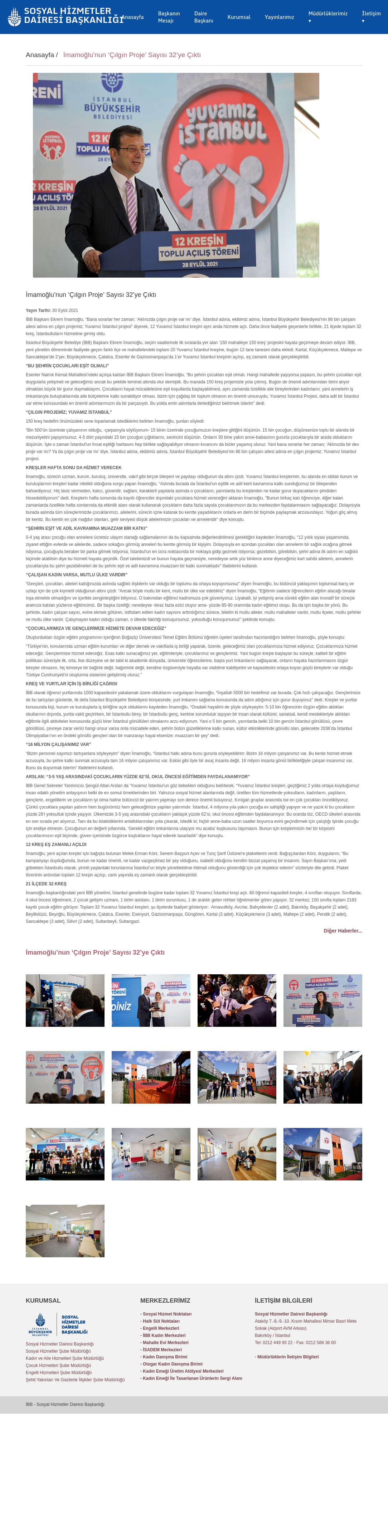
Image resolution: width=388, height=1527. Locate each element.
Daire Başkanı (203, 17)
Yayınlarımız (279, 17)
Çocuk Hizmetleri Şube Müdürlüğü (58, 1365)
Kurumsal (239, 17)
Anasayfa (132, 17)
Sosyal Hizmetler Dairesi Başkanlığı (60, 1344)
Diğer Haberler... (343, 931)
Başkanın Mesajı (169, 17)
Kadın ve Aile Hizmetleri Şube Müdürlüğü (65, 1358)
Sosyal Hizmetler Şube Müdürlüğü (58, 1351)
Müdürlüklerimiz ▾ (328, 17)
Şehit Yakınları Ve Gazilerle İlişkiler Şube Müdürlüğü (75, 1379)
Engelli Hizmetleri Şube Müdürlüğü (59, 1372)
